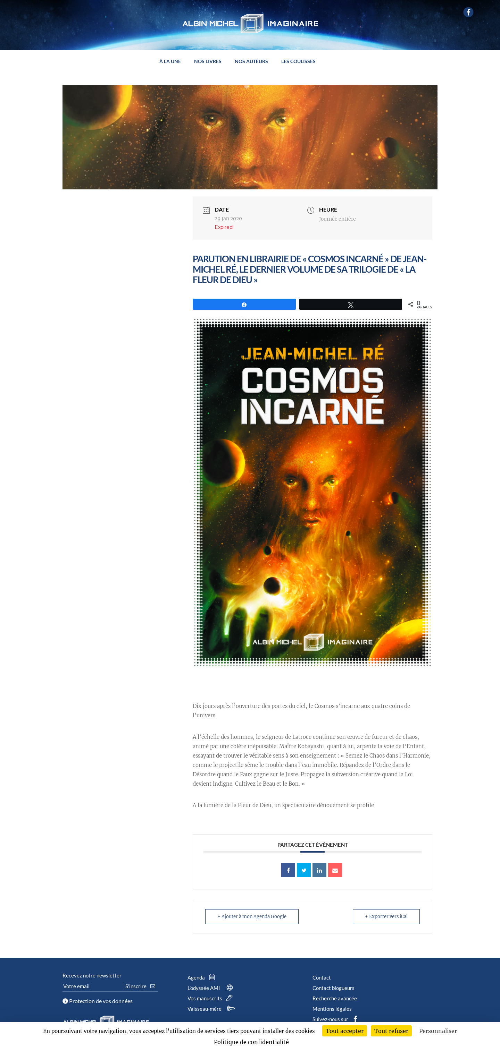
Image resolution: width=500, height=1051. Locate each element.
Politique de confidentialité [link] (251, 1042)
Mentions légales (332, 1009)
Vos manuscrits (211, 998)
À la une (170, 61)
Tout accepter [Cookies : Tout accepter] (345, 1030)
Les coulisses (298, 61)
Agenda (203, 977)
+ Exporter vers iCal (386, 917)
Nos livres (208, 61)
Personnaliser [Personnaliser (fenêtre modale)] (438, 1030)
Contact (321, 977)
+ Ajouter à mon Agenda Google (251, 917)
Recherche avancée (334, 998)
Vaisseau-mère (212, 1009)
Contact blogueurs (333, 988)
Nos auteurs (251, 61)
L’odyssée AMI (212, 988)
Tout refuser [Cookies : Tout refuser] (391, 1030)
